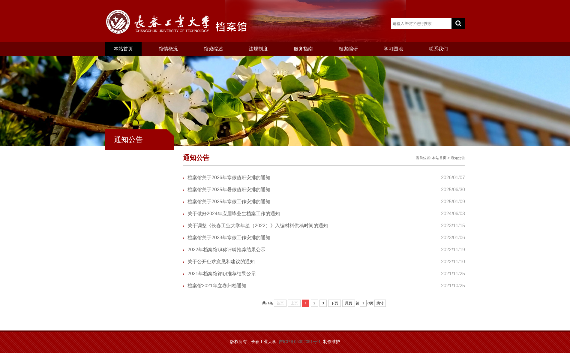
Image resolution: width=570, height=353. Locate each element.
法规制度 (258, 48)
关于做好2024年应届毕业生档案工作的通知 (234, 213)
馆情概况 (168, 48)
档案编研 (348, 48)
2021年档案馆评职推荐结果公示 (222, 273)
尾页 (348, 303)
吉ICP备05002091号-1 (300, 341)
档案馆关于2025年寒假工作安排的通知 (229, 201)
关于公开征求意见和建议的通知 (221, 261)
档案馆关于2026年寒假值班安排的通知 (229, 177)
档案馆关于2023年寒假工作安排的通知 (229, 237)
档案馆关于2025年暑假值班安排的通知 (229, 189)
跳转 (380, 303)
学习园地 (393, 48)
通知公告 (458, 158)
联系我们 (438, 48)
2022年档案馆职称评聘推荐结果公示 (227, 249)
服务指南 (303, 48)
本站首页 (123, 48)
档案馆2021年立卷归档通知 (217, 285)
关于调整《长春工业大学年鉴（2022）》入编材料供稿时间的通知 (258, 225)
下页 (334, 303)
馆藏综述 (213, 48)
